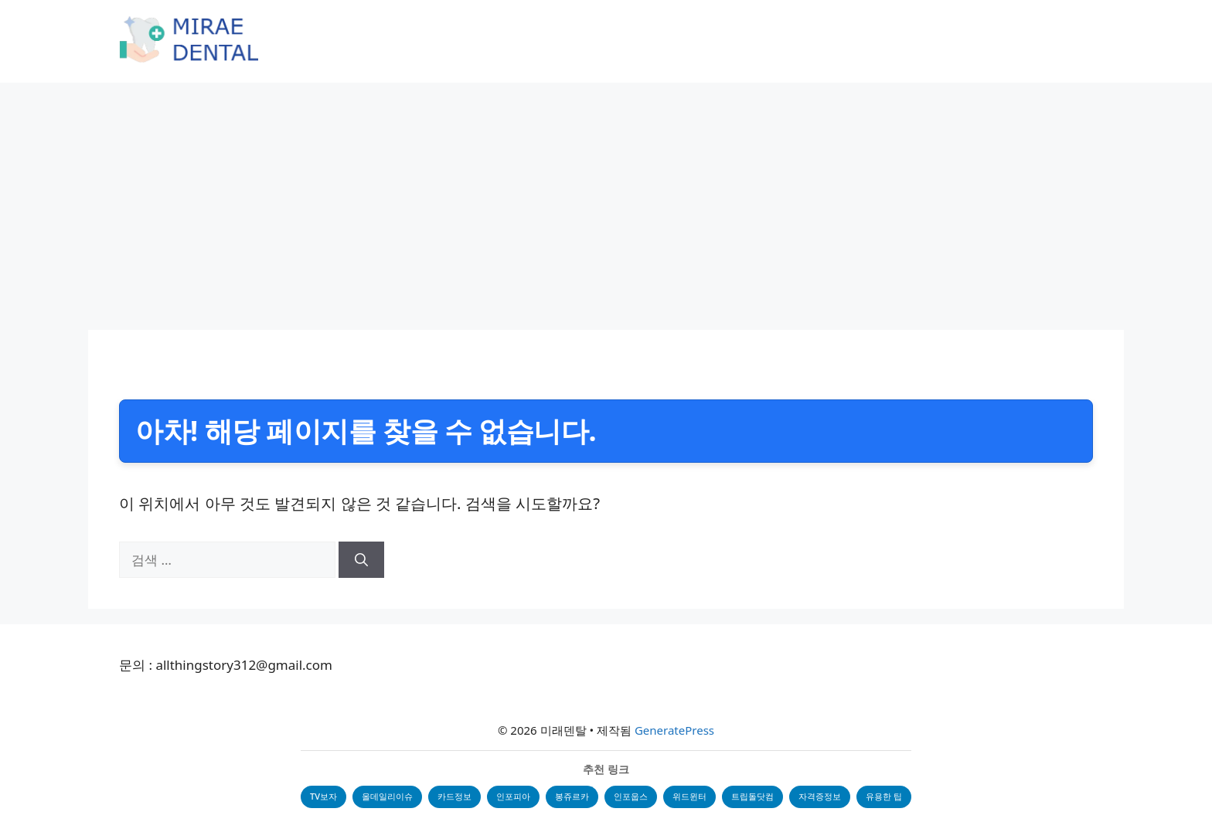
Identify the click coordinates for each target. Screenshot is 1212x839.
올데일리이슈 (387, 796)
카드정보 (454, 796)
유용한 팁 (884, 796)
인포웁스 (631, 796)
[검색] (361, 560)
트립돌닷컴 (752, 796)
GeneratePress (674, 730)
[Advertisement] (606, 198)
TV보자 (323, 796)
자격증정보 (819, 796)
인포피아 (513, 796)
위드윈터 (689, 796)
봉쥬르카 (572, 796)
